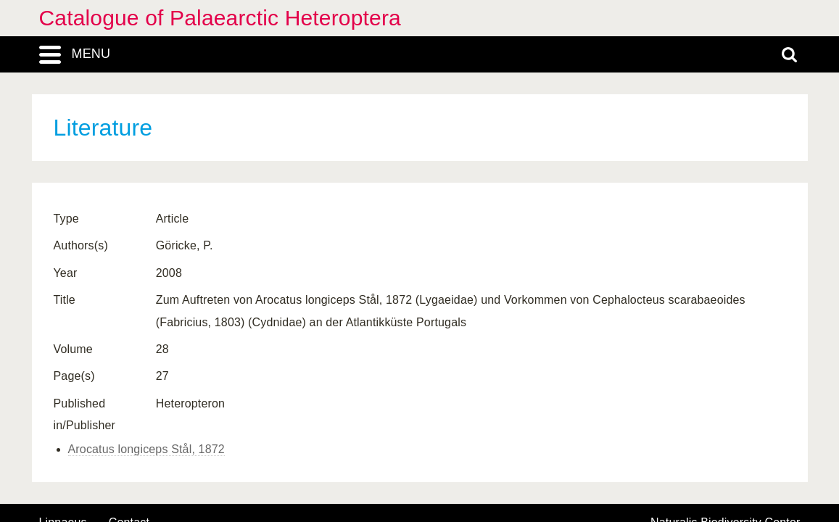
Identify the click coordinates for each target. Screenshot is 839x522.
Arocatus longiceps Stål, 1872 (146, 449)
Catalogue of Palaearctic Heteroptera (220, 18)
